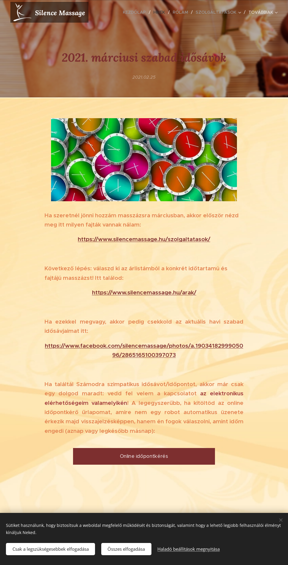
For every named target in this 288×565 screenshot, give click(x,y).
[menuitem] (136, 12)
